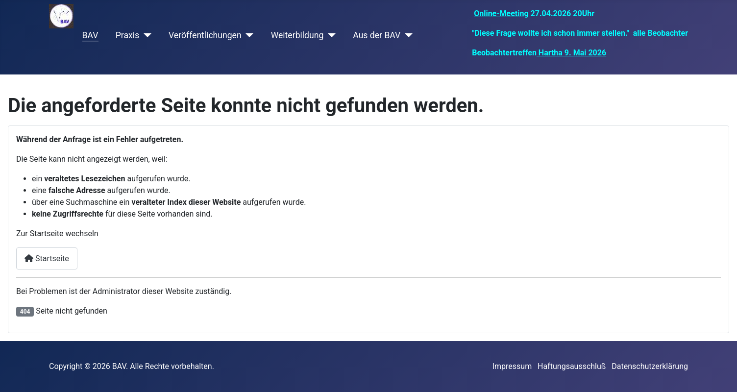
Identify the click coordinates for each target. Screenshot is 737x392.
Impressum (512, 366)
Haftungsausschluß (572, 366)
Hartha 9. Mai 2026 (571, 52)
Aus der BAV (376, 35)
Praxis (127, 35)
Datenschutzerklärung (650, 366)
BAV (90, 35)
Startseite (47, 258)
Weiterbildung (297, 35)
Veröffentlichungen (205, 35)
